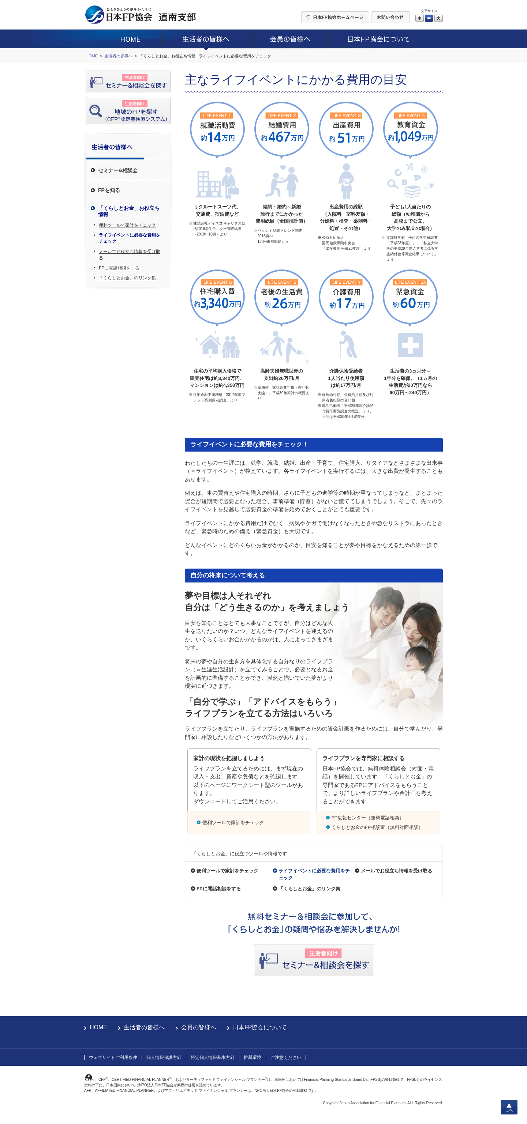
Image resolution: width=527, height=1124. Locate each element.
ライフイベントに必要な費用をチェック (129, 238)
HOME (98, 1027)
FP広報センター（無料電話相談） (368, 818)
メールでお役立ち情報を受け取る (129, 254)
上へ (509, 1107)
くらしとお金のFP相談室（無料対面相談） (377, 827)
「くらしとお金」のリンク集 (127, 277)
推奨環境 (252, 1057)
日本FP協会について (260, 1027)
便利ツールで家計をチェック (127, 225)
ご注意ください (285, 1057)
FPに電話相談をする (119, 268)
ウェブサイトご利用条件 (113, 1057)
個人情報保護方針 (164, 1057)
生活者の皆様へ (144, 1027)
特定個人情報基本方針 (213, 1057)
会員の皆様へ (198, 1027)
